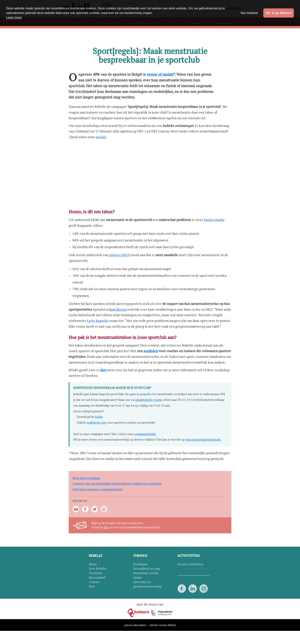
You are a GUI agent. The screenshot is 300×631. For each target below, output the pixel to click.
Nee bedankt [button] (249, 13)
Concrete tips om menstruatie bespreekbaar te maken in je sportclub (117, 483)
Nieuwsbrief (97, 577)
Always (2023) (119, 255)
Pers (92, 586)
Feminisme (140, 564)
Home (93, 564)
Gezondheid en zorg (146, 568)
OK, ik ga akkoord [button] (279, 13)
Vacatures (95, 573)
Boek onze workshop (86, 478)
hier (106, 527)
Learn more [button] (14, 17)
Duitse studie (214, 220)
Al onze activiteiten (190, 564)
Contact (94, 582)
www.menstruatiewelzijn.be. (203, 439)
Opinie (137, 577)
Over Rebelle (97, 568)
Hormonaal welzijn (145, 573)
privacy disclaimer (135, 625)
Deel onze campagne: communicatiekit (97, 489)
